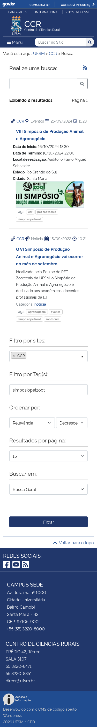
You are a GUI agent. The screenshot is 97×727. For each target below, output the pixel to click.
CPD (31, 721)
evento (56, 312)
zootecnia (52, 319)
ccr (30, 212)
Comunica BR (39, 5)
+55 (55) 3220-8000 (26, 628)
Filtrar (48, 522)
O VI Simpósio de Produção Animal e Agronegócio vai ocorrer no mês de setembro (49, 256)
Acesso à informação (77, 5)
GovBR (8, 4)
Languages (17, 12)
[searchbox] (29, 355)
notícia (40, 303)
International (47, 12)
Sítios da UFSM (77, 12)
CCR (20, 120)
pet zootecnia (46, 212)
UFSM (18, 721)
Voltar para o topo (73, 542)
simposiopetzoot (29, 219)
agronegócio (37, 312)
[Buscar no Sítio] (60, 42)
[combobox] (48, 356)
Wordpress (12, 715)
